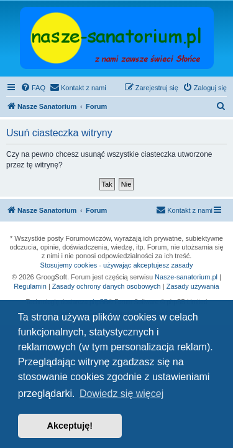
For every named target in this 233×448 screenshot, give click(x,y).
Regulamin (30, 286)
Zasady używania (193, 286)
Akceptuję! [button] (70, 426)
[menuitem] (33, 87)
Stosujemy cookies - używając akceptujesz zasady (116, 265)
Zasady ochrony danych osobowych (106, 286)
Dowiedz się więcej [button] (121, 393)
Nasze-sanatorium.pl (186, 277)
